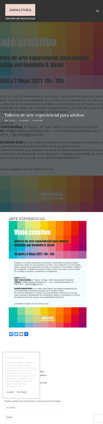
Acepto (10, 392)
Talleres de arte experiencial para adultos (25, 366)
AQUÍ (20, 386)
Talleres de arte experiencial (19, 369)
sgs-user (39, 116)
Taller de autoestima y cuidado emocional (25, 373)
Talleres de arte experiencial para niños (24, 362)
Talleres (25, 116)
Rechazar (22, 392)
